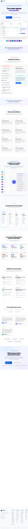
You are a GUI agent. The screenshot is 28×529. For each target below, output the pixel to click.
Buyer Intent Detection (22, 514)
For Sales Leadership (17, 517)
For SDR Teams (17, 512)
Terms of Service (26, 518)
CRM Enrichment (22, 520)
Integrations (13, 524)
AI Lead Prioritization (22, 512)
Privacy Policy (26, 517)
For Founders (17, 521)
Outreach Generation (22, 518)
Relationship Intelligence (13, 519)
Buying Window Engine (13, 517)
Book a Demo (26, 514)
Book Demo (9, 17)
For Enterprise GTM (17, 519)
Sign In (26, 515)
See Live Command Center (17, 17)
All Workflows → (22, 522)
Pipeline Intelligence (13, 514)
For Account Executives (17, 514)
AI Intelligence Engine (13, 512)
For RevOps (17, 515)
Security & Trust (13, 523)
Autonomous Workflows (13, 521)
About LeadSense (26, 512)
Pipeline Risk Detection (22, 516)
